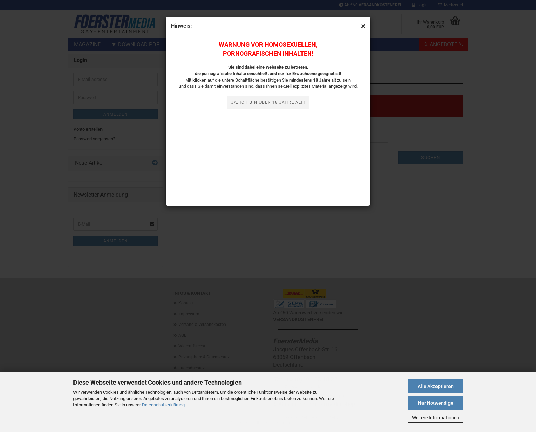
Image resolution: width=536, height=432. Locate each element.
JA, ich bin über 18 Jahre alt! (268, 102)
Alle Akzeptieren (436, 386)
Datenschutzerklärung (163, 404)
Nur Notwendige (435, 403)
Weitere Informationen (435, 417)
